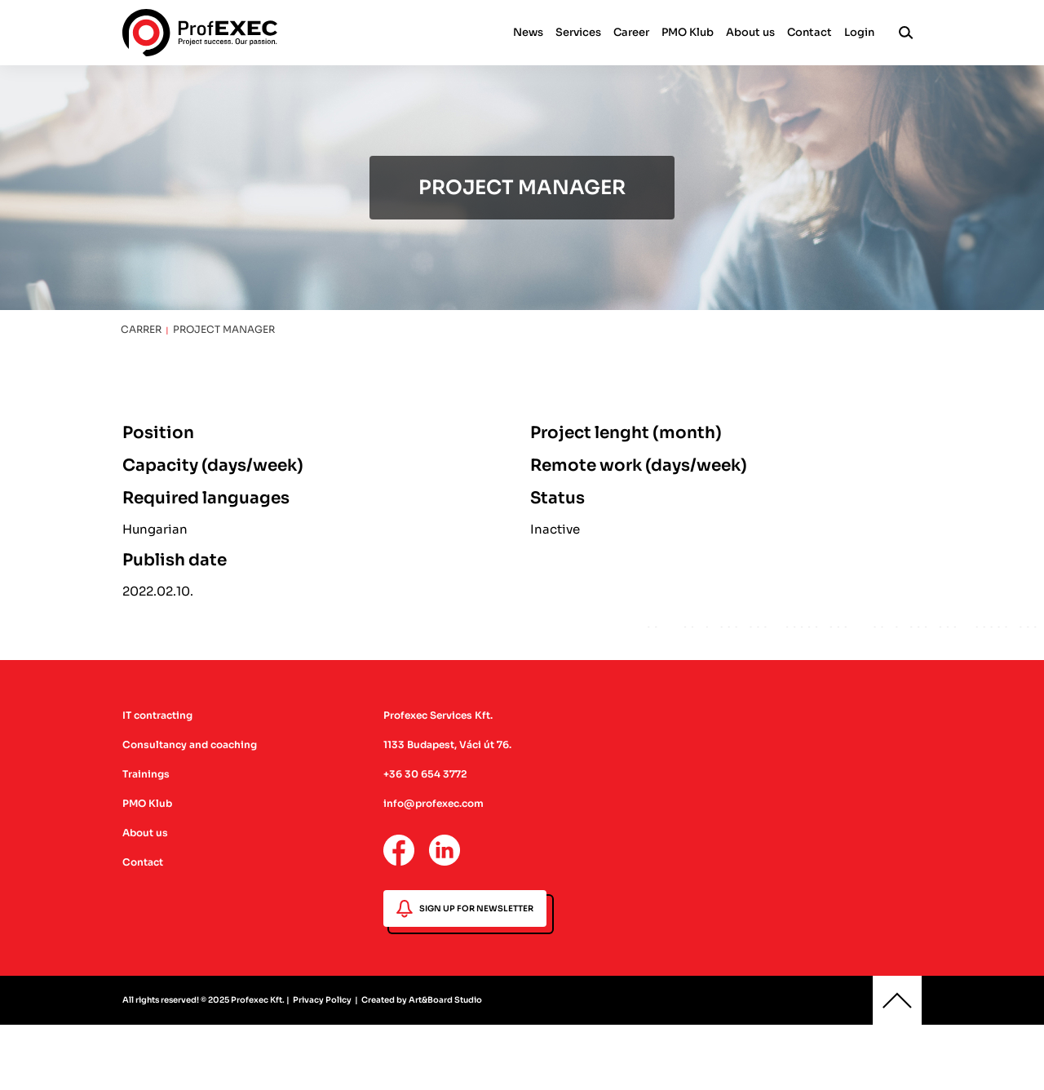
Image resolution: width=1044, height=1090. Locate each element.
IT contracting (157, 715)
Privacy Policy (322, 1000)
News (528, 32)
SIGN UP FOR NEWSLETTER (464, 909)
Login (859, 32)
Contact (809, 32)
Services (578, 32)
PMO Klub (687, 32)
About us (750, 32)
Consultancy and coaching (189, 744)
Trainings (146, 774)
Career (631, 32)
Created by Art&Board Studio (421, 1000)
